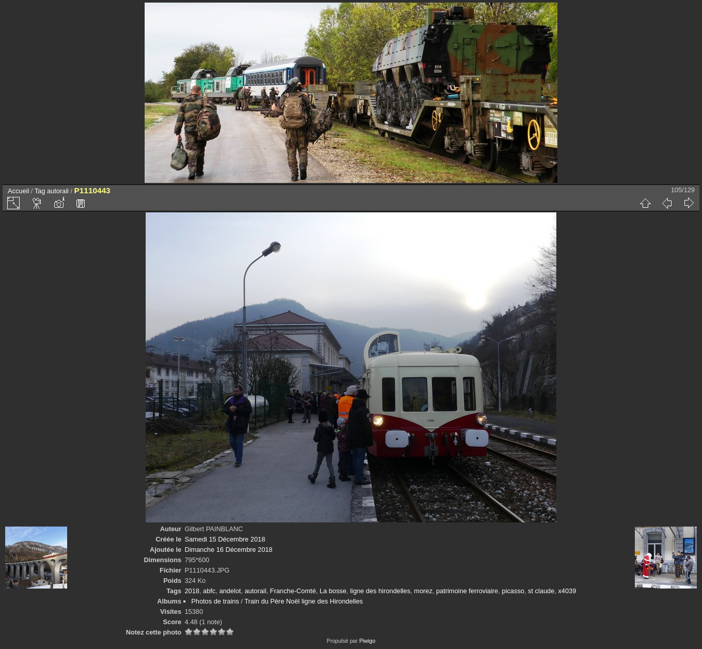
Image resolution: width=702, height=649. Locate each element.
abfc (209, 591)
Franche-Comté (293, 591)
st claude (541, 591)
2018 (191, 591)
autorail (58, 191)
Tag (40, 191)
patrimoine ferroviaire (467, 591)
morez (423, 591)
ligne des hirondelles (380, 591)
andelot (230, 591)
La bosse (333, 591)
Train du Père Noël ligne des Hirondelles (303, 601)
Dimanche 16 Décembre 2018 (228, 549)
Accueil (18, 191)
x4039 (567, 591)
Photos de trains (215, 601)
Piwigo (367, 641)
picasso (513, 591)
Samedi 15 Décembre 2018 (224, 539)
